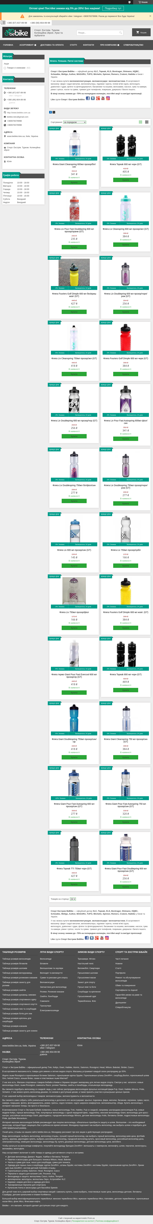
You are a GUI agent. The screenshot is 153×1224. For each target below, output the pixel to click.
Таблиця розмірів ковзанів (14, 1026)
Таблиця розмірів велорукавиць (17, 973)
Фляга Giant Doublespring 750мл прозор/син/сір (74, 740)
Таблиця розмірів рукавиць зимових (19, 995)
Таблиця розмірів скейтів (14, 990)
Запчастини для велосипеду (53, 987)
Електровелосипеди (49, 1010)
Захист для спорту (86, 982)
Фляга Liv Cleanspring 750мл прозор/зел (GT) (74, 358)
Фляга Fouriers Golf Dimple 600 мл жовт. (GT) (125, 612)
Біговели (44, 963)
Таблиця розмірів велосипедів (16, 959)
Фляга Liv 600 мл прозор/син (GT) (74, 550)
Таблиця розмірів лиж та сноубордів (19, 1009)
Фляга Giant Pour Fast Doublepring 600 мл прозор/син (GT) (126, 869)
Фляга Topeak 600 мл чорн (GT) (126, 164)
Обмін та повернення (125, 985)
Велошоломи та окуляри (51, 968)
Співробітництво (133, 45)
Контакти (88, 45)
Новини (118, 963)
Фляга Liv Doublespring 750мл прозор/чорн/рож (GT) (126, 486)
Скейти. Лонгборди (49, 996)
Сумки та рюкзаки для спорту (54, 977)
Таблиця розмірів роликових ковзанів (19, 977)
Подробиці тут (113, 8)
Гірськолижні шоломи (88, 973)
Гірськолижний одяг (87, 996)
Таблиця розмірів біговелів (14, 963)
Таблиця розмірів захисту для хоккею (19, 1031)
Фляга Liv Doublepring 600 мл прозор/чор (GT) (74, 420)
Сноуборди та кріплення (89, 991)
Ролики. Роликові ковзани (52, 991)
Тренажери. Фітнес (86, 959)
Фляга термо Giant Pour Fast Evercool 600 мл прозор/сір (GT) (74, 675)
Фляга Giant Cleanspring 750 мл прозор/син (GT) (126, 740)
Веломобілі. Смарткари (89, 968)
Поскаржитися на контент (83, 1221)
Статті (73, 45)
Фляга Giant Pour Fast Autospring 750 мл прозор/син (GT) (125, 805)
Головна (8, 45)
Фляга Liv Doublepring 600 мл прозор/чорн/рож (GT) (125, 294)
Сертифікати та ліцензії (126, 990)
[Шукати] (120, 32)
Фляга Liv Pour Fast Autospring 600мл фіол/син (125, 421)
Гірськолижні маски (87, 977)
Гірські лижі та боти (87, 987)
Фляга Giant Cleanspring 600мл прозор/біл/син (74, 165)
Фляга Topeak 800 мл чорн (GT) (126, 674)
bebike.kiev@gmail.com (17, 117)
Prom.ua (91, 1218)
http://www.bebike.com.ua (18, 112)
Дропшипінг (120, 1002)
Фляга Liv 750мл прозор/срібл (126, 550)
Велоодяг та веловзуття (51, 973)
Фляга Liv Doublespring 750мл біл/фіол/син (74, 485)
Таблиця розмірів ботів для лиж (17, 1013)
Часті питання (121, 959)
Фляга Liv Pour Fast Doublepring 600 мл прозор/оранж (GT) (74, 230)
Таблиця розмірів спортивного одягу (19, 999)
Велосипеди (45, 959)
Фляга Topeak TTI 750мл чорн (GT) (74, 868)
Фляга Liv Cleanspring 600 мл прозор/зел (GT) (126, 229)
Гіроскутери (45, 1006)
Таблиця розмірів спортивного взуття (19, 1004)
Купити (74, 182)
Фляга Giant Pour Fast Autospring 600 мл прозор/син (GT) (74, 805)
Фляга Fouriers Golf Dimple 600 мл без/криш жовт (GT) (74, 294)
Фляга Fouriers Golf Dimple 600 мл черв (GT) (125, 358)
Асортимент (26, 45)
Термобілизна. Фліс (87, 1001)
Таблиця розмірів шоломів (14, 968)
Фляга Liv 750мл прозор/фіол (74, 612)
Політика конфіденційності (107, 1221)
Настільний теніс (86, 963)
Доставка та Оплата (52, 45)
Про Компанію (108, 45)
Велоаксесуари (47, 982)
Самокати (44, 1001)
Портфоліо (120, 973)
